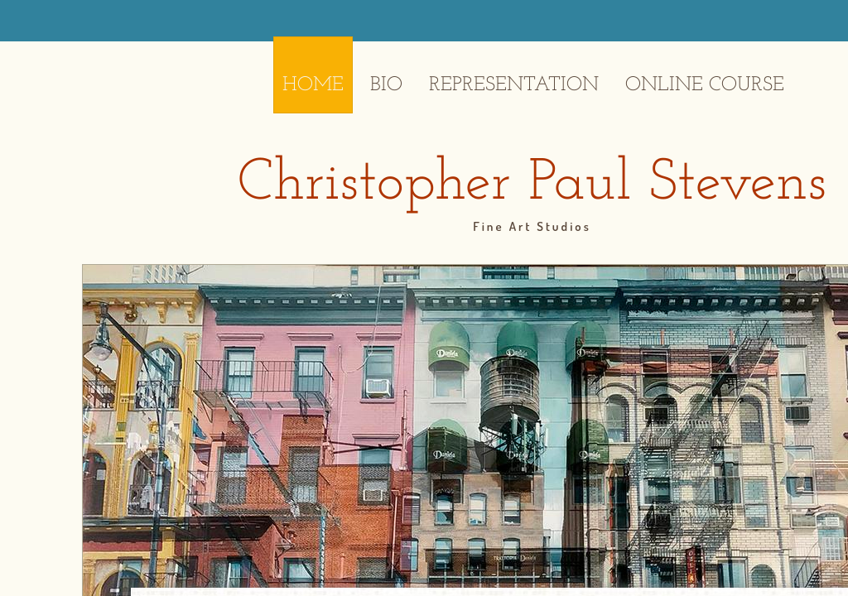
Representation (514, 85)
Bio (386, 85)
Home (313, 85)
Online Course (704, 85)
